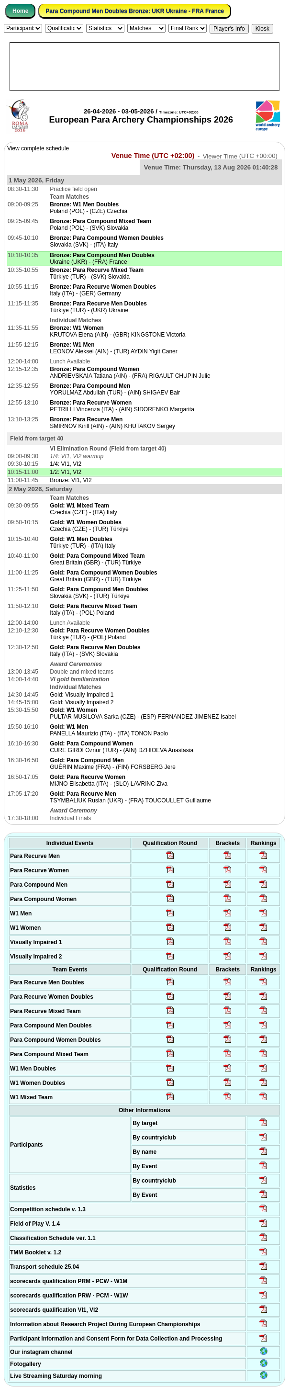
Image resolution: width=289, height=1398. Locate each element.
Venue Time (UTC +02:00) (153, 155)
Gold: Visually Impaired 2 (81, 702)
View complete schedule (38, 148)
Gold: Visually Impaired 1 (81, 694)
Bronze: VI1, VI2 (70, 480)
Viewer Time (240, 155)
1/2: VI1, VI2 (65, 472)
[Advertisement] (144, 66)
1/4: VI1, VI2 (65, 464)
